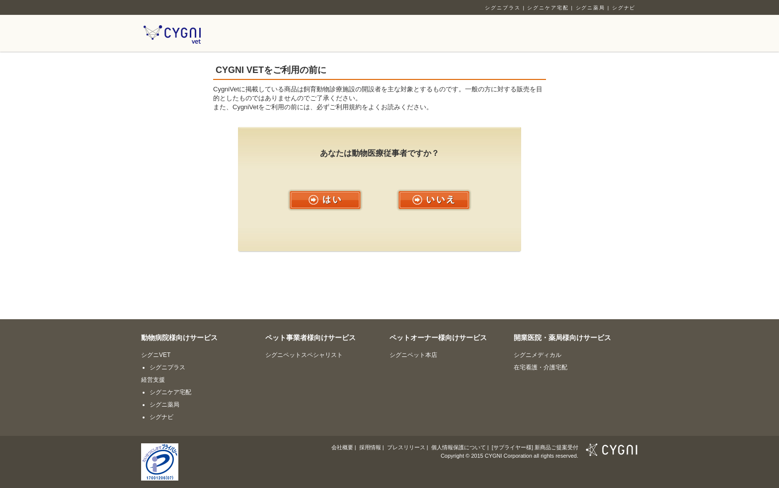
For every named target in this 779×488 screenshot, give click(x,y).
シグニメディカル (537, 354)
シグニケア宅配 (547, 7)
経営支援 (153, 379)
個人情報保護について (458, 447)
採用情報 (370, 447)
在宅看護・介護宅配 (540, 367)
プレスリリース (406, 447)
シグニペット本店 (413, 354)
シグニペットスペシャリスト (304, 354)
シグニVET (155, 354)
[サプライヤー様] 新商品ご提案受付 (535, 447)
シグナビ (624, 7)
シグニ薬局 (591, 7)
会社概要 (342, 447)
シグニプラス (503, 7)
